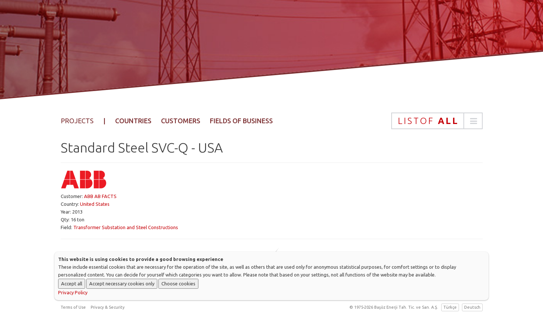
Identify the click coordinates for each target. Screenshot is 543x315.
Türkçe (450, 307)
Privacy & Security (107, 307)
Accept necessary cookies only (121, 283)
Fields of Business (241, 120)
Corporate (238, 35)
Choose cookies (178, 283)
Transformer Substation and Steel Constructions (125, 227)
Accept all (71, 283)
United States (95, 204)
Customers (180, 120)
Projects (330, 35)
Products (286, 35)
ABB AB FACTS (100, 196)
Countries (133, 120)
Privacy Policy (72, 292)
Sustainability (384, 35)
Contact (436, 35)
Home (198, 35)
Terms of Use (73, 307)
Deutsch (472, 307)
